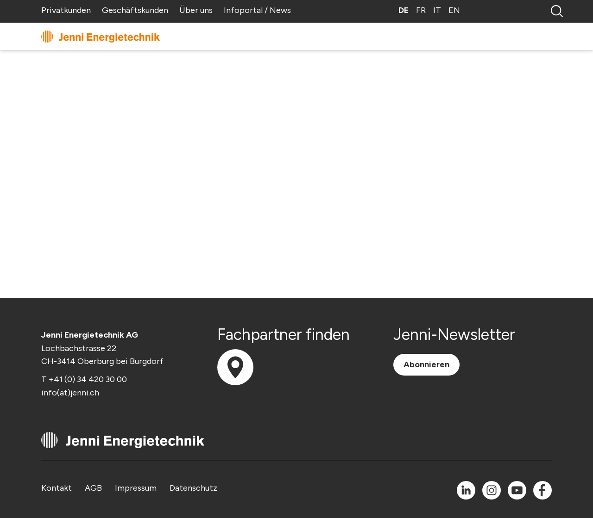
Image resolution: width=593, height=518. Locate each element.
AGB (93, 488)
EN (454, 10)
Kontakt (56, 488)
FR (421, 10)
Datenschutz (193, 488)
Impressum (136, 488)
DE (403, 10)
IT (437, 10)
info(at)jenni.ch (70, 393)
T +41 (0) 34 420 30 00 (84, 379)
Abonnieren (426, 364)
